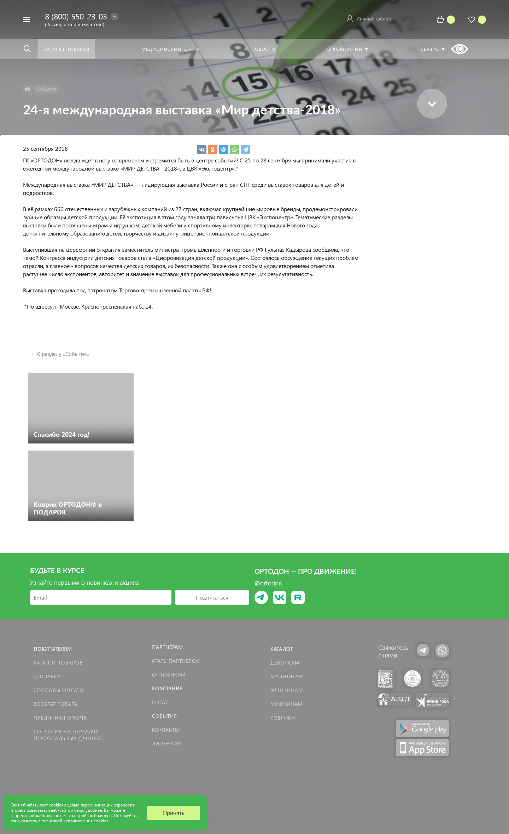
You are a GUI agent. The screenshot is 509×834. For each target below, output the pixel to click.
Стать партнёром (176, 660)
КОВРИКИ (282, 717)
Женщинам (286, 690)
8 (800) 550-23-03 (76, 16)
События (164, 716)
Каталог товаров (58, 662)
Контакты (165, 729)
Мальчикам (287, 676)
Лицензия (166, 743)
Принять (174, 812)
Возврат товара (55, 704)
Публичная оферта (60, 717)
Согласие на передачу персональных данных (67, 734)
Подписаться (212, 597)
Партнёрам (167, 647)
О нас (160, 702)
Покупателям (53, 648)
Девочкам (285, 662)
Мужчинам (286, 704)
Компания (167, 688)
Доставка (47, 676)
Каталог (281, 648)
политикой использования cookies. (75, 820)
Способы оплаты (59, 690)
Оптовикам (169, 674)
